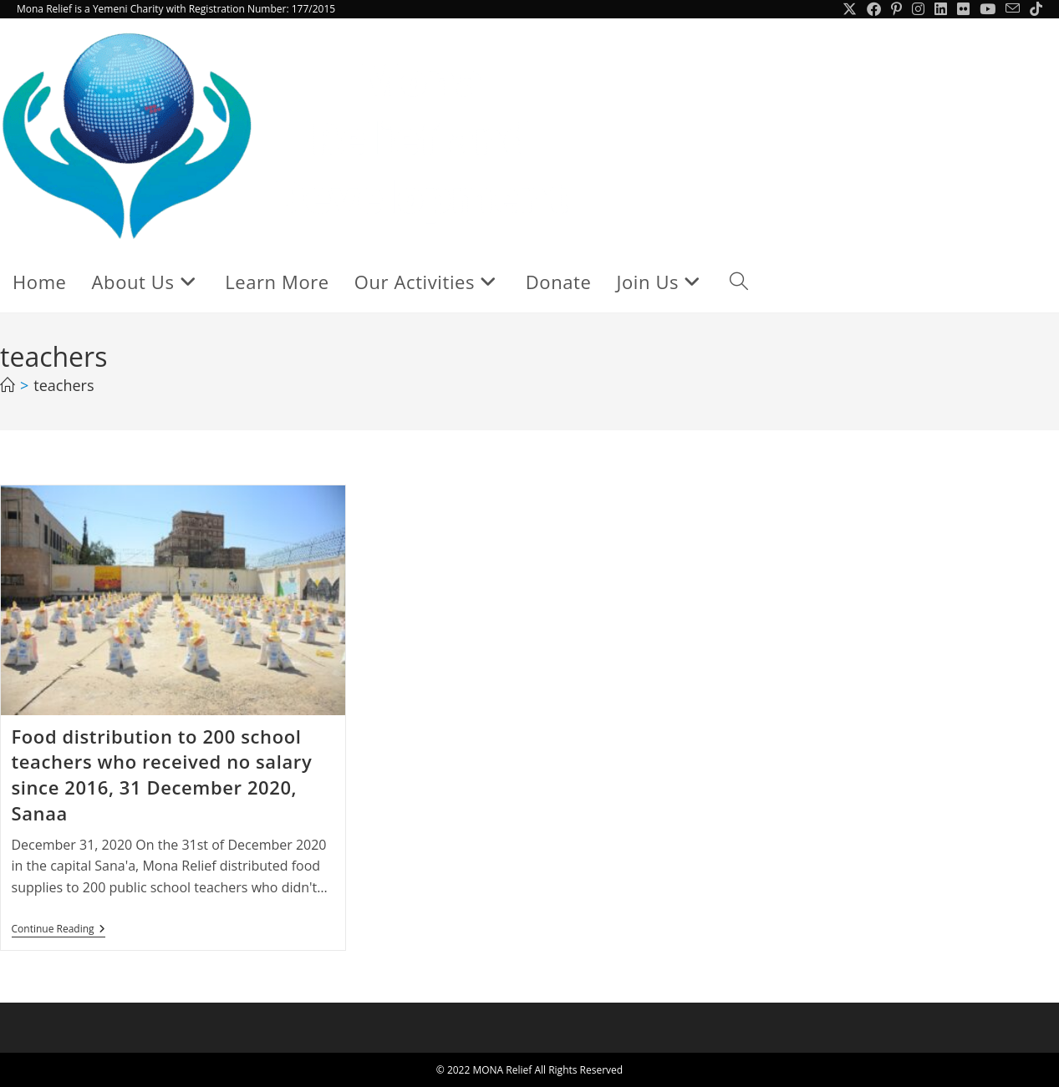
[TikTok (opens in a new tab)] (1033, 9)
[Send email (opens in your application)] (1012, 9)
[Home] (7, 385)
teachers (63, 385)
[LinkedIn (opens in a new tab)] (940, 9)
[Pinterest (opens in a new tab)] (896, 9)
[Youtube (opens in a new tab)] (987, 9)
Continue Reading (58, 930)
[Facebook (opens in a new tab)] (874, 9)
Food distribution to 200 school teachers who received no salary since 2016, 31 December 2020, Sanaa (162, 774)
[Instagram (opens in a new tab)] (918, 9)
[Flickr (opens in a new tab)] (963, 9)
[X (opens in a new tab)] (850, 9)
